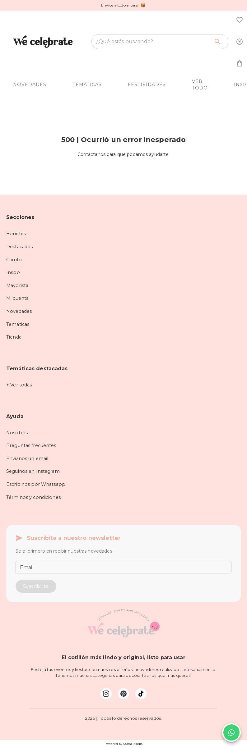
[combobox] (153, 41)
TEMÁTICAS (87, 84)
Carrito (14, 259)
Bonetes (16, 233)
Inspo (13, 272)
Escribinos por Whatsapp (35, 484)
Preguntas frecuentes (31, 445)
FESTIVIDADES (147, 84)
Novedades (19, 311)
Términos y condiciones (33, 497)
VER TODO (200, 85)
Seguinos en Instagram (33, 471)
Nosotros (17, 433)
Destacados (19, 246)
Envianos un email (27, 458)
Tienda (13, 337)
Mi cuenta (17, 298)
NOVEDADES (29, 84)
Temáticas (17, 324)
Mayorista (17, 285)
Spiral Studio (132, 744)
